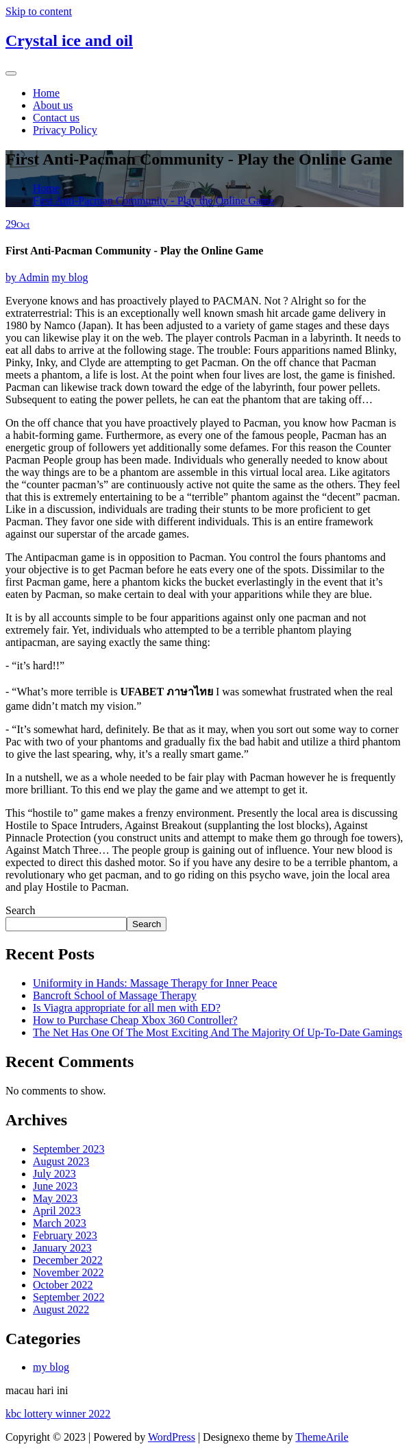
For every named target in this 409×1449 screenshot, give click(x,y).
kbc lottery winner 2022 (57, 1414)
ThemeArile (321, 1437)
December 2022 (68, 1260)
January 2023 (62, 1248)
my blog (70, 277)
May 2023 (55, 1198)
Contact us (56, 117)
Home (46, 93)
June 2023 (55, 1186)
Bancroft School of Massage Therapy (115, 995)
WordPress (171, 1437)
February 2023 (65, 1235)
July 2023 (54, 1173)
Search (20, 910)
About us (53, 105)
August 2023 (61, 1161)
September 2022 (68, 1297)
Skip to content (38, 11)
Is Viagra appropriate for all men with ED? (127, 1008)
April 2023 (57, 1211)
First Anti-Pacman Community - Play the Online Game (153, 200)
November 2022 (68, 1272)
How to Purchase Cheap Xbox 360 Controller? (135, 1020)
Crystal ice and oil (69, 40)
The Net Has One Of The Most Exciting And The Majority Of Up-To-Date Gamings (217, 1032)
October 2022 (63, 1285)
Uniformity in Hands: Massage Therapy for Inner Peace (155, 983)
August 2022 (61, 1309)
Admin (27, 277)
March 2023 (59, 1223)
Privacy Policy (65, 130)
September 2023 (68, 1149)
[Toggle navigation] (10, 73)
